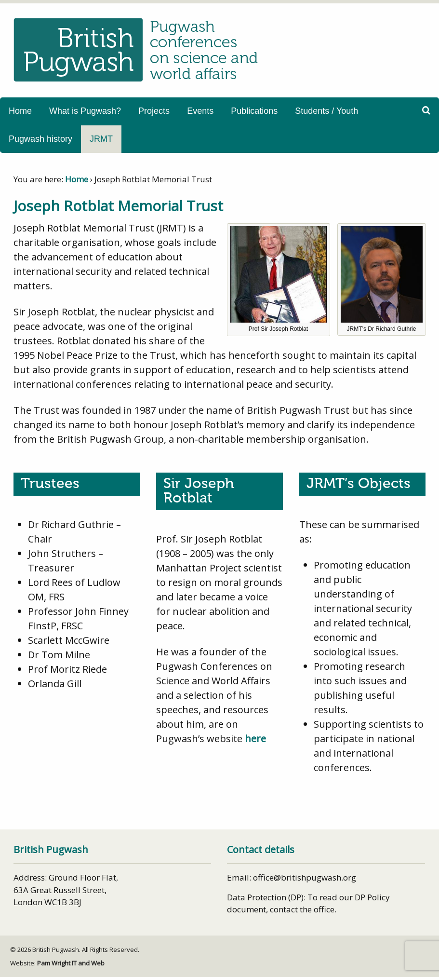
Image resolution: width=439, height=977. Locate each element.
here (255, 738)
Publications (254, 111)
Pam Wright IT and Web (71, 963)
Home (20, 111)
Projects (154, 111)
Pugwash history (40, 139)
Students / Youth (326, 111)
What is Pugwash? (85, 111)
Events (200, 111)
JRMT (101, 139)
